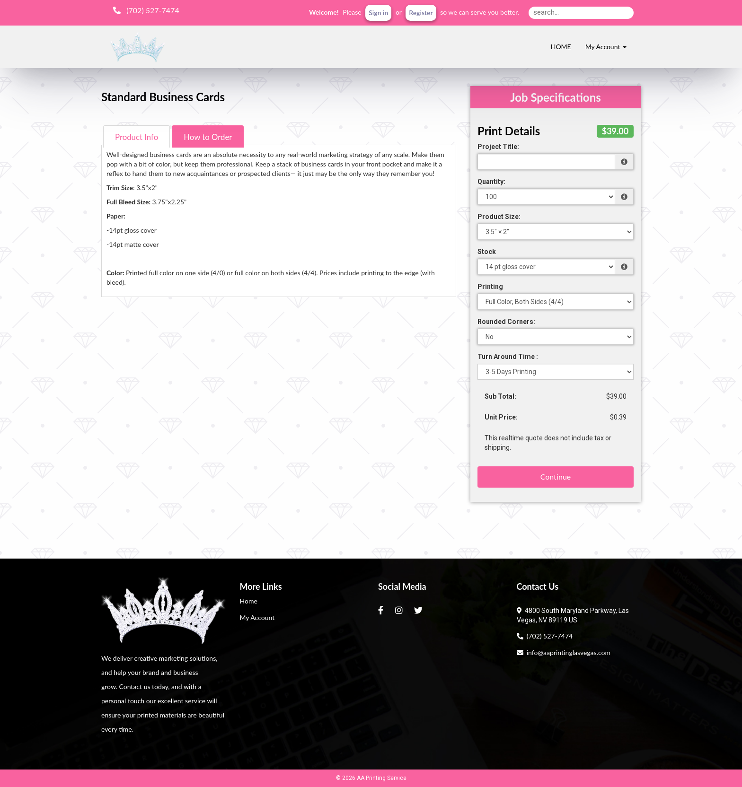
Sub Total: (500, 396)
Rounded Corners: (506, 321)
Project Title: (498, 146)
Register (421, 13)
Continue (555, 476)
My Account (257, 617)
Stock (486, 251)
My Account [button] (606, 47)
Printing (490, 286)
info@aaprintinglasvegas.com (563, 652)
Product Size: (499, 216)
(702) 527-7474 (545, 636)
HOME (561, 47)
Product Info (136, 137)
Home (248, 601)
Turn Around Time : (507, 356)
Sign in (378, 13)
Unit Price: (501, 417)
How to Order (208, 137)
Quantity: (491, 181)
